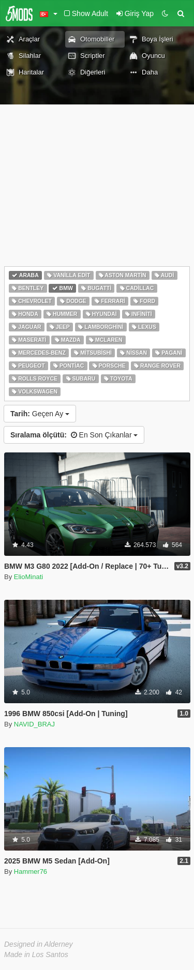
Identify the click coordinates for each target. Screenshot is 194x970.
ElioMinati (28, 577)
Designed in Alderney (38, 944)
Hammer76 (30, 871)
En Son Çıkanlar (74, 435)
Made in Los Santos (36, 954)
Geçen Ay (39, 414)
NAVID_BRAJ (34, 724)
